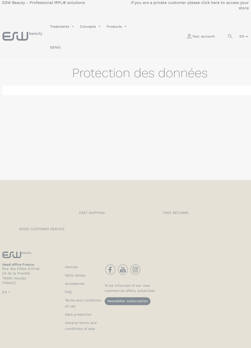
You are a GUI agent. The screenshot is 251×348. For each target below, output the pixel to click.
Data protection (78, 314)
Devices (71, 267)
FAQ (68, 292)
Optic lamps (75, 275)
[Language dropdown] (244, 36)
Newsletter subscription (127, 301)
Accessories (75, 284)
